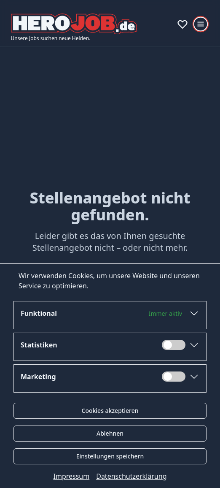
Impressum (72, 476)
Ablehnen (110, 433)
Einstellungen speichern (110, 456)
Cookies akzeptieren (110, 411)
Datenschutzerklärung (131, 476)
